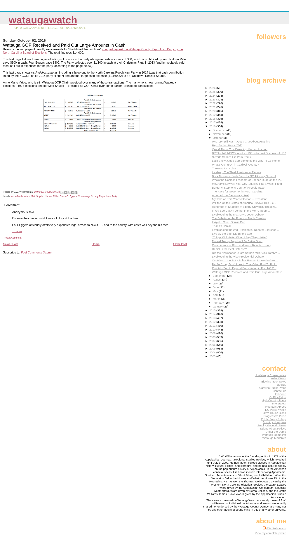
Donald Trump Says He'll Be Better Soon (237, 241)
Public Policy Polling (273, 419)
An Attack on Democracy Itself (230, 195)
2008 (212, 337)
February (219, 302)
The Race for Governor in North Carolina (237, 191)
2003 (212, 356)
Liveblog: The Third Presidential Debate (236, 172)
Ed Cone (280, 394)
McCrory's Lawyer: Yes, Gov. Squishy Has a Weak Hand (247, 183)
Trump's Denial (221, 225)
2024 (212, 95)
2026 (212, 87)
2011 (212, 325)
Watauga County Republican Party (99, 196)
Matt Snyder (37, 196)
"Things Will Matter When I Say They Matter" (239, 237)
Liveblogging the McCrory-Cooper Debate (238, 214)
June (216, 287)
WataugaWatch (43, 20)
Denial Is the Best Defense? (229, 249)
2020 (212, 110)
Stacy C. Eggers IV (70, 196)
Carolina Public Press (272, 387)
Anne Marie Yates (20, 196)
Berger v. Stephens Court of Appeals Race (238, 187)
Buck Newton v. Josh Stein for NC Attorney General (244, 176)
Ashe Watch (278, 378)
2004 (212, 352)
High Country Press (274, 400)
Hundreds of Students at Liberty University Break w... (244, 206)
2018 (212, 118)
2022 (212, 103)
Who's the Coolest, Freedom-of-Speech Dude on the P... (247, 179)
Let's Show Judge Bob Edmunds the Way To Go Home (246, 160)
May (216, 291)
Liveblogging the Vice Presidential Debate (238, 256)
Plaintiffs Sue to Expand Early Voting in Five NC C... (244, 268)
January (218, 306)
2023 (212, 99)
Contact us (279, 390)
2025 (212, 91)
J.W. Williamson (276, 528)
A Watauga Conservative (270, 375)
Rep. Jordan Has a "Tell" (227, 145)
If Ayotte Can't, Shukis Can (228, 222)
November (219, 133)
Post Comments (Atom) (36, 252)
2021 (212, 107)
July (215, 283)
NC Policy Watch (275, 409)
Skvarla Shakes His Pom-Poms (231, 157)
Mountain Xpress (275, 406)
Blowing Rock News (273, 381)
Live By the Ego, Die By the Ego (232, 233)
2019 (212, 114)
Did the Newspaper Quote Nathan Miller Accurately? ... (246, 252)
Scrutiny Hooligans (274, 422)
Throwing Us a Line (224, 168)
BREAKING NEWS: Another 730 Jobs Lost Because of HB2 (249, 153)
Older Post (180, 244)
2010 (212, 329)
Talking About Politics (273, 428)
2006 (212, 344)
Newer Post (10, 244)
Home (96, 244)
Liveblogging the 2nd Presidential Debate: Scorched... (245, 229)
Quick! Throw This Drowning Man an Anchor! (239, 149)
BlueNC (281, 384)
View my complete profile (270, 533)
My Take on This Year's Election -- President (239, 199)
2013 (212, 317)
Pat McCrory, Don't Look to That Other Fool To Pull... (244, 264)
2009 (212, 333)
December (219, 130)
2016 (212, 126)
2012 (212, 321)
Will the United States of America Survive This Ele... (244, 202)
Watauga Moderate (274, 437)
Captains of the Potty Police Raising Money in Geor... (245, 260)
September (220, 275)
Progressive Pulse (275, 416)
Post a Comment (12, 237)
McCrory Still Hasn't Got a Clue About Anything (241, 141)
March (217, 298)
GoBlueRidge (277, 397)
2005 (212, 348)
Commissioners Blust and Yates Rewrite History (241, 245)
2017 (212, 122)
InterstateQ (279, 403)
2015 (212, 310)
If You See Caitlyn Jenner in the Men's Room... (241, 210)
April (216, 294)
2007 (212, 341)
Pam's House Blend (274, 412)
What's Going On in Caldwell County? (235, 164)
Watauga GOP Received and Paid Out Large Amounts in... (248, 272)
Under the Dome (276, 431)
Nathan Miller (52, 196)
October (218, 137)
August (217, 279)
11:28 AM (17, 231)
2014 (212, 314)
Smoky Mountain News (271, 425)
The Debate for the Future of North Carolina (239, 218)
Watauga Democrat (274, 434)
